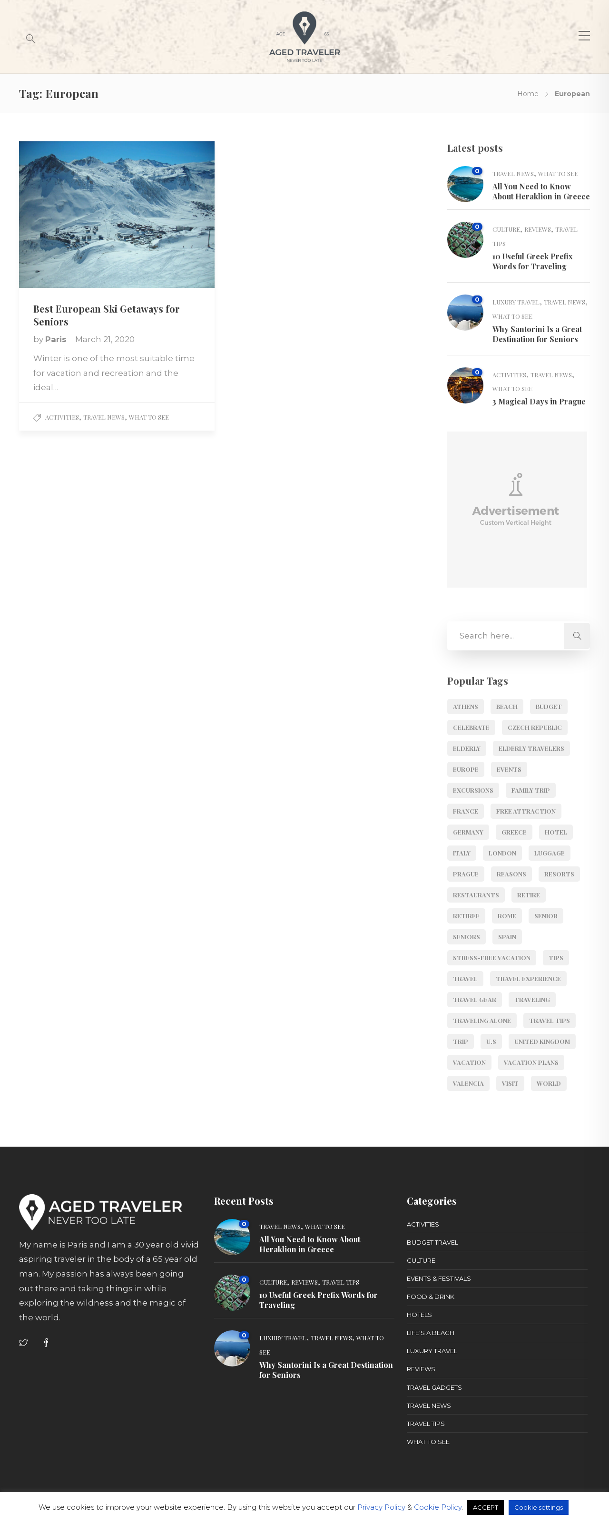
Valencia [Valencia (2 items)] (468, 1083)
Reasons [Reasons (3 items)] (511, 874)
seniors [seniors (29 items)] (466, 937)
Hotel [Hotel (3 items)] (556, 832)
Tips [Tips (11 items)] (556, 957)
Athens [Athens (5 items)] (465, 706)
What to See (149, 417)
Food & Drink (430, 1296)
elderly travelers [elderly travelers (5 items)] (531, 748)
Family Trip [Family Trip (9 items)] (530, 790)
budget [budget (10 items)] (549, 706)
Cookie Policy (438, 1507)
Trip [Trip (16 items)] (460, 1041)
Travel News (104, 417)
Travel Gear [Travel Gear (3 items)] (474, 999)
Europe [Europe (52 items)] (466, 769)
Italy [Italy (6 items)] (462, 853)
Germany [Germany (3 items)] (468, 832)
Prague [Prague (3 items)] (466, 874)
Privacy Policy (381, 1507)
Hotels (419, 1314)
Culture (506, 229)
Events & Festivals (439, 1278)
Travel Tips (340, 1282)
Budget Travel (432, 1242)
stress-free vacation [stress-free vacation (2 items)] (491, 957)
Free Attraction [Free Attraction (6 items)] (526, 811)
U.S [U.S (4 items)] (491, 1041)
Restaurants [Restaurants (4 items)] (476, 895)
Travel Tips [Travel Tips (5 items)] (549, 1020)
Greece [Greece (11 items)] (514, 832)
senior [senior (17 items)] (546, 916)
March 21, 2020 (105, 339)
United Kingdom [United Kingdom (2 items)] (542, 1041)
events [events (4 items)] (509, 769)
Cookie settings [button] (538, 1507)
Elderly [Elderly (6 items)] (467, 748)
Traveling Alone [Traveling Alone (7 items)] (482, 1020)
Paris (57, 339)
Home (528, 93)
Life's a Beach (430, 1332)
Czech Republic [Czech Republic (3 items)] (535, 727)
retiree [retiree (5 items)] (466, 916)
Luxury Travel (516, 302)
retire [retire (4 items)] (528, 895)
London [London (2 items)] (502, 853)
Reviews (537, 229)
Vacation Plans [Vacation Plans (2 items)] (531, 1062)
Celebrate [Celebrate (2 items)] (471, 727)
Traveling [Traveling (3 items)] (532, 999)
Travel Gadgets (434, 1387)
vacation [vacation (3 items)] (469, 1062)
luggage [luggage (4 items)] (549, 853)
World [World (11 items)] (549, 1083)
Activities (62, 417)
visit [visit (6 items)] (510, 1083)
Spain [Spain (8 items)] (507, 937)
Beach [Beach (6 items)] (507, 706)
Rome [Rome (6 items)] (507, 916)
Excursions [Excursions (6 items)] (473, 790)
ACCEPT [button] (485, 1507)
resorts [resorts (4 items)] (559, 874)
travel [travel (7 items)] (465, 978)
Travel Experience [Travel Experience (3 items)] (528, 978)
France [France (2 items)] (465, 811)
